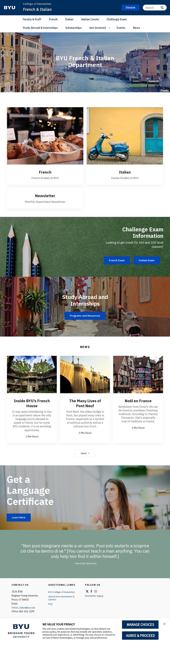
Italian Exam (146, 260)
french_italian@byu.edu (24, 607)
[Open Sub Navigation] (110, 28)
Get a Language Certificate (31, 490)
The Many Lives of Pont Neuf (85, 403)
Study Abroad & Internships (40, 27)
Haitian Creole (90, 19)
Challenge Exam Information (140, 232)
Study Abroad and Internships (85, 300)
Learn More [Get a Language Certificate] (19, 517)
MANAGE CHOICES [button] (140, 624)
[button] (164, 624)
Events (121, 27)
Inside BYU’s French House (32, 403)
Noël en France (138, 400)
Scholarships (73, 27)
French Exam (115, 260)
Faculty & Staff (32, 19)
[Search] (155, 7)
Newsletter (45, 195)
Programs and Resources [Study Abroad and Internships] (85, 315)
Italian (69, 19)
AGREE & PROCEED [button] (140, 635)
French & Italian (38, 9)
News (136, 27)
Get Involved (97, 27)
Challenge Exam (117, 19)
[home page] (9, 7)
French (53, 19)
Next (85, 453)
